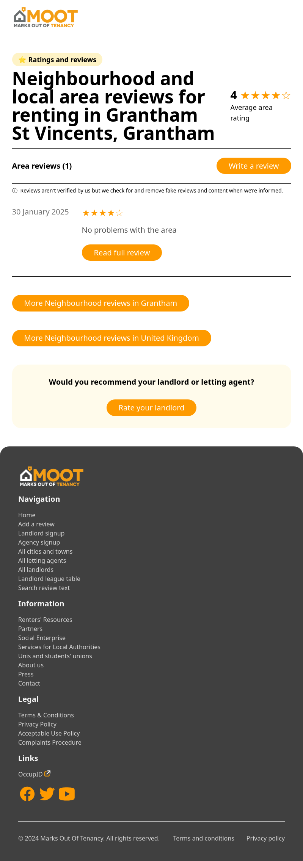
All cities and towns (45, 551)
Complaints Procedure (50, 742)
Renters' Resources (45, 619)
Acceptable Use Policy (49, 733)
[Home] (45, 17)
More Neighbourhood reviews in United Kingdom (111, 338)
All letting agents (42, 560)
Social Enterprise (42, 638)
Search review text (44, 588)
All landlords (35, 569)
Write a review (254, 166)
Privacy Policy (37, 724)
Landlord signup (41, 533)
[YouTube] (67, 794)
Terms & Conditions (46, 715)
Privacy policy (265, 838)
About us (31, 665)
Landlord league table (49, 579)
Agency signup (39, 542)
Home (27, 515)
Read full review (122, 252)
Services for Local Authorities (59, 647)
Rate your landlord (152, 407)
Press (25, 674)
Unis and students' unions (55, 656)
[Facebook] (27, 794)
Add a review (36, 524)
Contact (29, 683)
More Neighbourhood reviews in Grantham (100, 303)
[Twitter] (47, 794)
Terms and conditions (203, 838)
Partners (30, 629)
